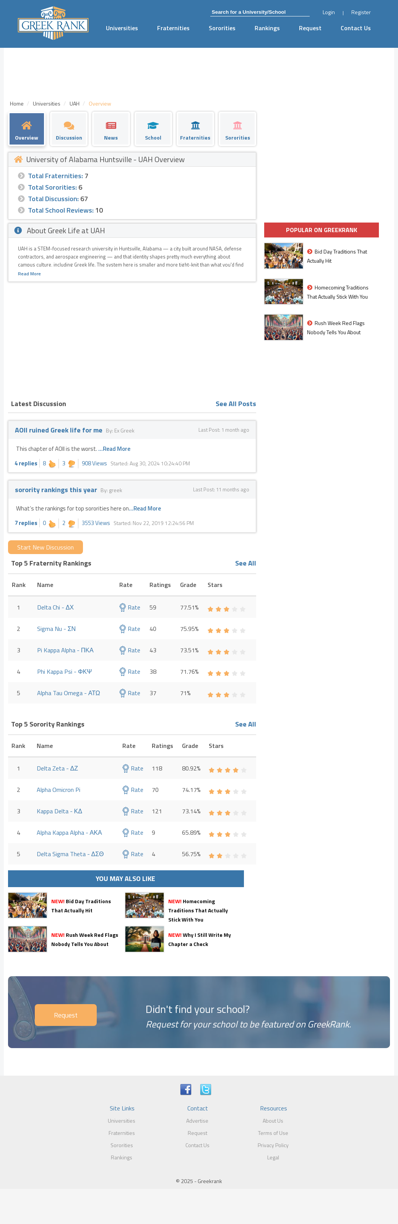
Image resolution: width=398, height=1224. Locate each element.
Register (361, 12)
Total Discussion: (53, 198)
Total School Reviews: (61, 210)
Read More (29, 273)
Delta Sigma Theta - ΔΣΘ (70, 853)
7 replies (26, 523)
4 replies (26, 463)
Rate (129, 607)
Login (329, 12)
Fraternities (173, 28)
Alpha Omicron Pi (58, 789)
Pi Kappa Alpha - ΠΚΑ (65, 650)
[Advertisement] (132, 339)
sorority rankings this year (56, 489)
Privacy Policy (273, 1145)
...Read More (114, 448)
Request (310, 28)
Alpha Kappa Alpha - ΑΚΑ (69, 832)
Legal (273, 1157)
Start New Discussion (45, 547)
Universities (122, 28)
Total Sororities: (52, 187)
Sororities (222, 28)
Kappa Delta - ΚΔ (59, 811)
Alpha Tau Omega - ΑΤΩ (68, 692)
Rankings (267, 28)
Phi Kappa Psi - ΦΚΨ (64, 671)
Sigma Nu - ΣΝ (56, 628)
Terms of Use (273, 1133)
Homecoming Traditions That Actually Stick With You (198, 910)
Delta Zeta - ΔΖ (57, 768)
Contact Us (356, 28)
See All (245, 563)
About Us (273, 1121)
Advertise (197, 1121)
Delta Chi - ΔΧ (55, 607)
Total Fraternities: (55, 176)
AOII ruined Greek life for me (58, 430)
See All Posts (236, 403)
